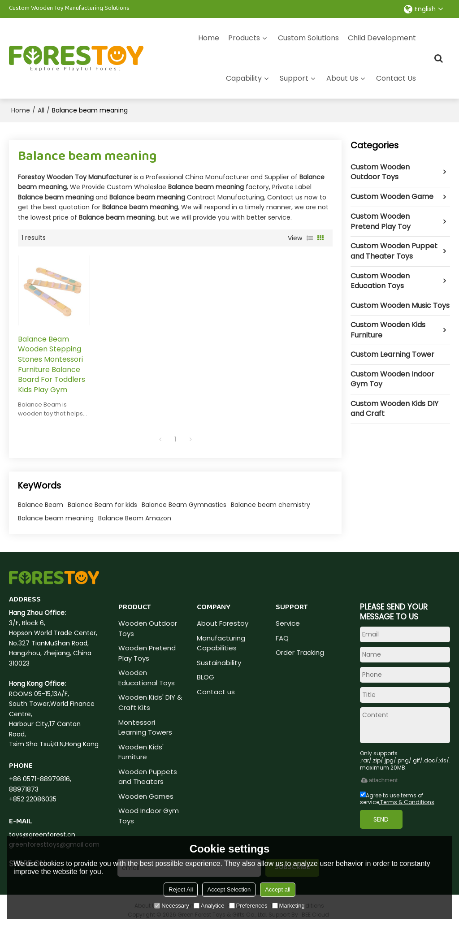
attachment (379, 780)
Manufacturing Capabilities (221, 643)
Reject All (181, 889)
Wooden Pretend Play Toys (147, 653)
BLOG (205, 677)
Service (288, 623)
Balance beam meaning (56, 518)
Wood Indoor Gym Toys (148, 816)
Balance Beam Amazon (134, 518)
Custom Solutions (308, 38)
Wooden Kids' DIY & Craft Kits (150, 702)
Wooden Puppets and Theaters (147, 777)
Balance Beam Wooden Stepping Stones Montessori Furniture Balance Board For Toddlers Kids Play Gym (51, 364)
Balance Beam (40, 504)
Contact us (216, 692)
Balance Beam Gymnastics (184, 504)
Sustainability (219, 662)
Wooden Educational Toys (146, 678)
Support (294, 78)
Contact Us (396, 78)
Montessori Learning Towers (145, 727)
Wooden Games (145, 796)
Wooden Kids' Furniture (141, 752)
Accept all (277, 889)
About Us (342, 78)
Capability (244, 78)
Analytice (209, 905)
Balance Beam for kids (102, 504)
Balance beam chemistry (270, 504)
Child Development (382, 38)
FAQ (282, 638)
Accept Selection (229, 889)
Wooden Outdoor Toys (147, 628)
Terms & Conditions (407, 802)
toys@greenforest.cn (42, 834)
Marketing (288, 905)
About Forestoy (222, 623)
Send (381, 819)
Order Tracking (300, 652)
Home (208, 38)
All (41, 110)
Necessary (171, 905)
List (309, 238)
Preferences (248, 905)
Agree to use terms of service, (397, 799)
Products (244, 38)
